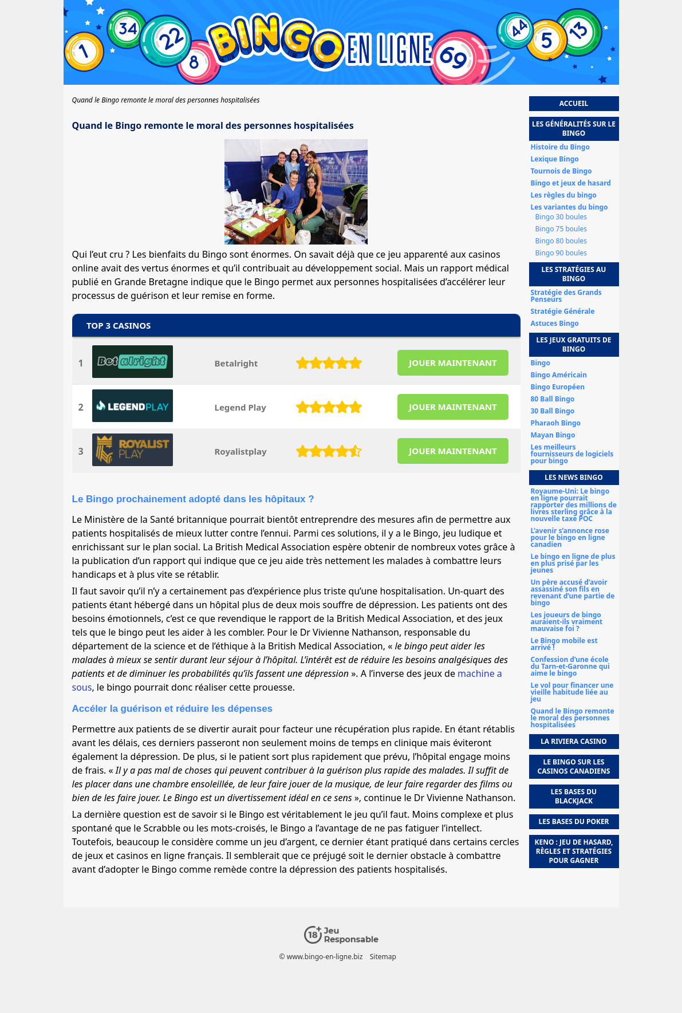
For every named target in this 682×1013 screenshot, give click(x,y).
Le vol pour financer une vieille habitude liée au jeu (572, 692)
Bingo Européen (558, 387)
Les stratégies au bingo (574, 274)
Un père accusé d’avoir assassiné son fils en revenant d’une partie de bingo (573, 592)
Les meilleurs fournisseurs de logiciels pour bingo (572, 454)
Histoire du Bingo (560, 147)
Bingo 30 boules (561, 217)
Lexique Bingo (555, 159)
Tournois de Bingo (561, 171)
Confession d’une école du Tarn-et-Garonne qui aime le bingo (570, 666)
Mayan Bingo (553, 435)
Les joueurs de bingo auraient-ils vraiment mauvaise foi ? (567, 622)
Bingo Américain (559, 375)
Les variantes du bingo (569, 207)
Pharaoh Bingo (556, 423)
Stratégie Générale (563, 311)
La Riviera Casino (574, 741)
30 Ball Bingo (553, 411)
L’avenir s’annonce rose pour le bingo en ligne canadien (570, 537)
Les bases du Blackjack (574, 796)
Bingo (540, 363)
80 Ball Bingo (553, 399)
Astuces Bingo (555, 323)
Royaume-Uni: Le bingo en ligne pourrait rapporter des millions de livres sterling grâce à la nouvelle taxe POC (574, 505)
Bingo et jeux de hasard (571, 183)
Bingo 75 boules (561, 229)
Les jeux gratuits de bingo (574, 344)
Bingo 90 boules (561, 253)
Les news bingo (574, 477)
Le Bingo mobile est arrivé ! (564, 644)
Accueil (573, 103)
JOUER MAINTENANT (452, 362)
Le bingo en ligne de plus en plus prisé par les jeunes (573, 563)
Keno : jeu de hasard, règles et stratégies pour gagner (573, 851)
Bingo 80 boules (561, 241)
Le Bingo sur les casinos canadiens (574, 766)
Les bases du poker (574, 821)
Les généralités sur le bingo (574, 128)
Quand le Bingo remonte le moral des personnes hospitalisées (572, 718)
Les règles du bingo (564, 195)
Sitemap (382, 956)
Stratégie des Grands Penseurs (566, 296)
